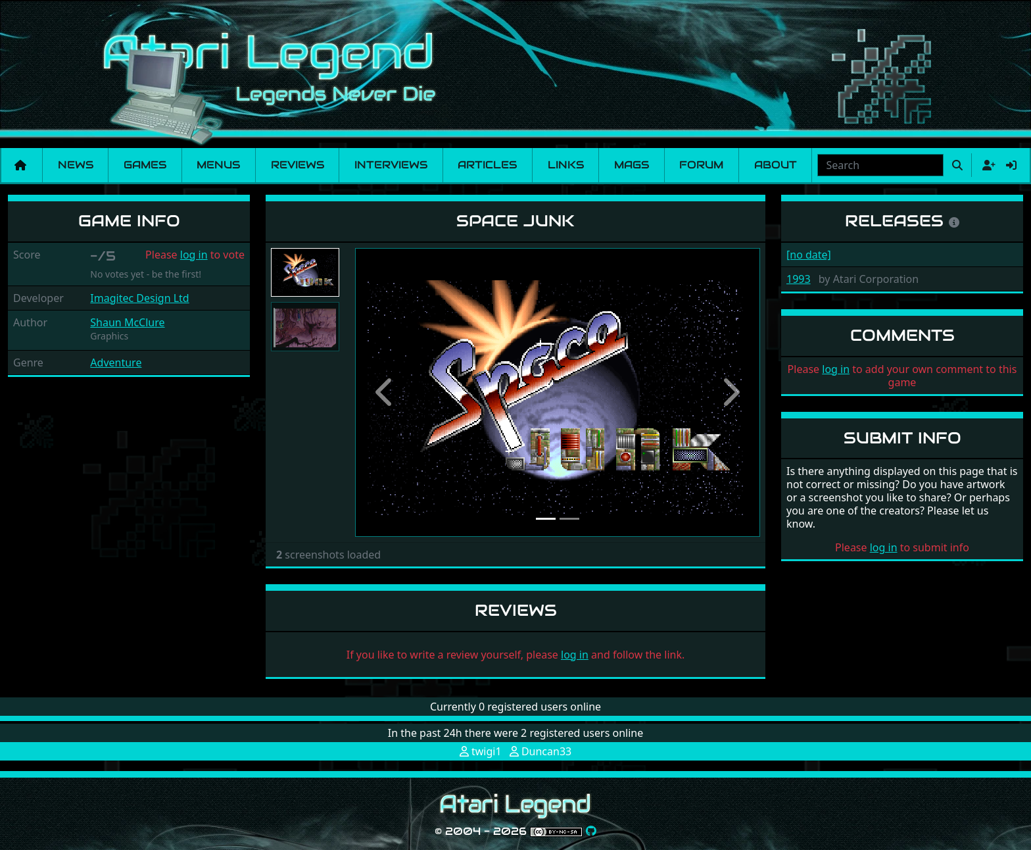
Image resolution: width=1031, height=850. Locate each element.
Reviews (297, 165)
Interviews (390, 165)
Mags (631, 165)
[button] (385, 392)
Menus (218, 165)
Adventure (115, 362)
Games (145, 165)
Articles (487, 165)
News (75, 165)
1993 (798, 279)
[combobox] (880, 165)
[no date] (808, 254)
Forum (701, 165)
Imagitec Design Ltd (139, 298)
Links (566, 165)
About (775, 165)
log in (194, 254)
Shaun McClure (127, 322)
